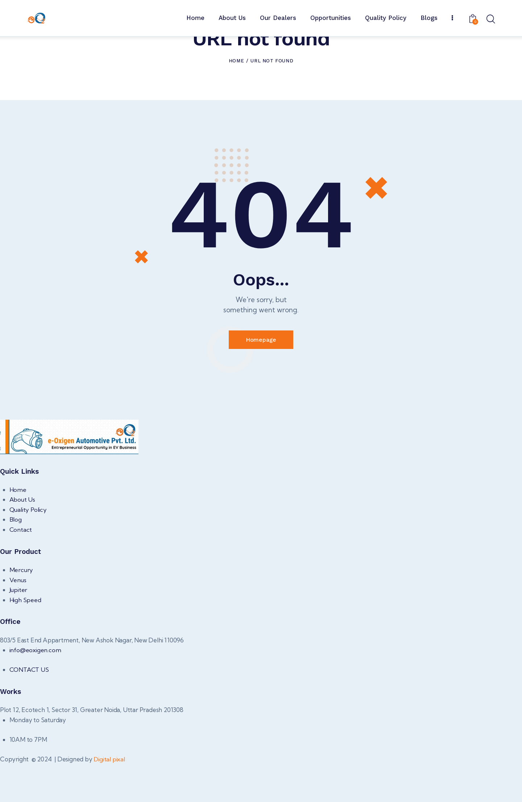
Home (236, 97)
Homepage (261, 376)
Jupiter (18, 627)
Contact (21, 567)
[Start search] (490, 19)
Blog (15, 557)
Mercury (21, 607)
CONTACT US (29, 707)
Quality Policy (28, 547)
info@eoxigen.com (35, 687)
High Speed (25, 637)
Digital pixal (109, 797)
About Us (22, 537)
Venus (17, 617)
